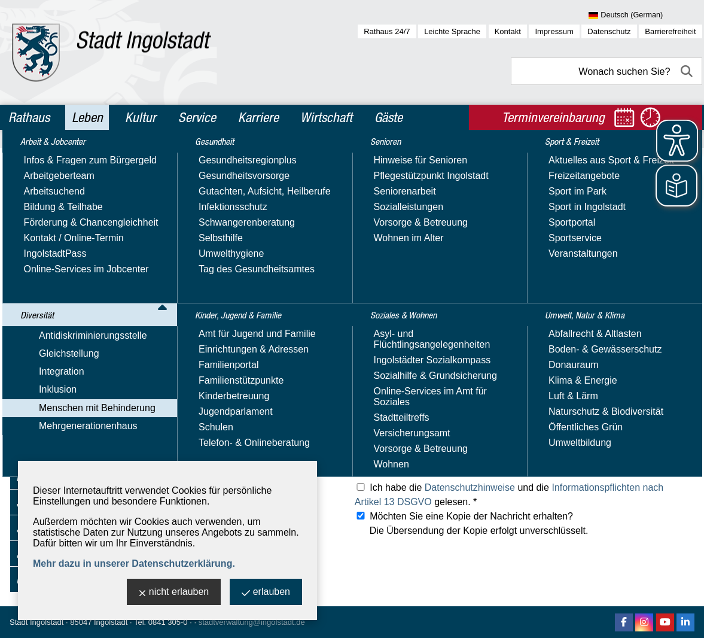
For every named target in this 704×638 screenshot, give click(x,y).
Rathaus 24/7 (387, 31)
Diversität (39, 186)
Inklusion (35, 259)
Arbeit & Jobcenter (61, 160)
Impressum (554, 31)
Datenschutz (608, 31)
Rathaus (29, 117)
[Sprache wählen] (645, 16)
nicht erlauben (174, 593)
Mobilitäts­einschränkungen (84, 378)
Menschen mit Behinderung (74, 277)
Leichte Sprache (452, 31)
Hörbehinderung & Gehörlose (90, 361)
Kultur (140, 117)
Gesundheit (43, 450)
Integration (39, 242)
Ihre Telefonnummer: (224, 344)
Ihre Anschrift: (210, 371)
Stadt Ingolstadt (36, 622)
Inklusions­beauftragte (73, 294)
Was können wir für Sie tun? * (243, 424)
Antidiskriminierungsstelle (70, 207)
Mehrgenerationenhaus (65, 429)
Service (197, 117)
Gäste (388, 117)
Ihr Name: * (205, 290)
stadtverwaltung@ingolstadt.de (252, 622)
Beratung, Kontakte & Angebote (95, 328)
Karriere (258, 117)
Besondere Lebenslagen (80, 411)
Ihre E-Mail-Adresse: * (228, 317)
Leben (87, 117)
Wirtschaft (326, 117)
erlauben (266, 593)
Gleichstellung (46, 225)
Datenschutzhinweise (470, 487)
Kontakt (508, 31)
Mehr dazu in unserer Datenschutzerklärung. (134, 563)
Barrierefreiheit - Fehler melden (94, 311)
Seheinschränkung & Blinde (87, 395)
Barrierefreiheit (670, 31)
